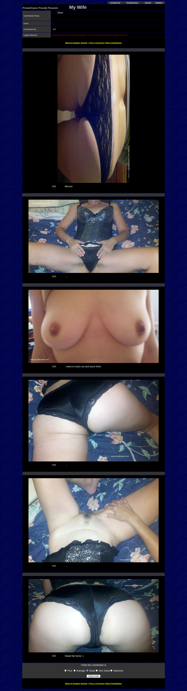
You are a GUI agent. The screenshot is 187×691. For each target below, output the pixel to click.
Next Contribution (114, 43)
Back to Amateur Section (76, 43)
